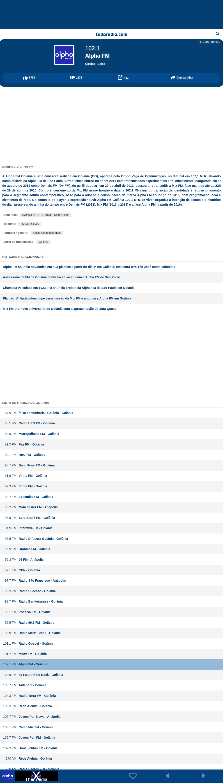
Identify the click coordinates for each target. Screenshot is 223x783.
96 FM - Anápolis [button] (23, 559)
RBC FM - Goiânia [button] (24, 454)
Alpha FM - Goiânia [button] (25, 664)
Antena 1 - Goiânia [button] (24, 685)
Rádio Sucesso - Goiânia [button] (29, 591)
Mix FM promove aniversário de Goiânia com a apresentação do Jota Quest (59, 308)
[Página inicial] (111, 34)
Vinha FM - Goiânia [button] (25, 475)
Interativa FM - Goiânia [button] (28, 528)
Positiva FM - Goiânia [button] (27, 612)
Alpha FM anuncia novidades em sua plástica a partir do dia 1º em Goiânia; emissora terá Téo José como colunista (89, 267)
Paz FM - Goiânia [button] (23, 444)
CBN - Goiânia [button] (21, 570)
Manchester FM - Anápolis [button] (30, 507)
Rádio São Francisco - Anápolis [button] (34, 580)
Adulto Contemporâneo (47, 232)
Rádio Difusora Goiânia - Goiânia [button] (35, 538)
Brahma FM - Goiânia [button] (26, 549)
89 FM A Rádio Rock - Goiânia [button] (33, 675)
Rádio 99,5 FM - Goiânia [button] (28, 622)
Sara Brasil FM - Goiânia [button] (29, 517)
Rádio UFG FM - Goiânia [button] (29, 423)
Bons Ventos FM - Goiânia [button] (30, 748)
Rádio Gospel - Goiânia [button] (28, 643)
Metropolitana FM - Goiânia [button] (31, 434)
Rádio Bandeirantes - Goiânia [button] (33, 601)
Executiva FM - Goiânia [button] (28, 497)
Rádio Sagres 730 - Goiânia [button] (31, 769)
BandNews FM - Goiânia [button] (29, 465)
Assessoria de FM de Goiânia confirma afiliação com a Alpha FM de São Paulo (61, 277)
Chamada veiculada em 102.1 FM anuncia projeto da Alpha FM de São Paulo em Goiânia (69, 288)
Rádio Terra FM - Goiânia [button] (29, 695)
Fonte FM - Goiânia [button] (25, 486)
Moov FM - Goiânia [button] (25, 654)
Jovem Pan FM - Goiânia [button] (29, 737)
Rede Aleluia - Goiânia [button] (27, 706)
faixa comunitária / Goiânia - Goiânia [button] (38, 413)
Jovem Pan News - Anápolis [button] (31, 716)
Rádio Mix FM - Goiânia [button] (28, 727)
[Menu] (5, 34)
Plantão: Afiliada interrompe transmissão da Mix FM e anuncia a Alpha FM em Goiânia (67, 298)
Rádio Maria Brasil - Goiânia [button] (32, 633)
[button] (29, 78)
